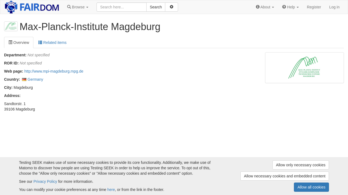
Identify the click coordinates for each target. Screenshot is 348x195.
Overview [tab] (18, 42)
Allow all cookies (311, 187)
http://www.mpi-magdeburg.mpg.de (53, 71)
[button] (77, 7)
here (111, 189)
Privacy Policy (45, 181)
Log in (334, 7)
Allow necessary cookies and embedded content (284, 176)
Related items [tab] (52, 42)
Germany (35, 79)
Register (314, 7)
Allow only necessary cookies (300, 165)
